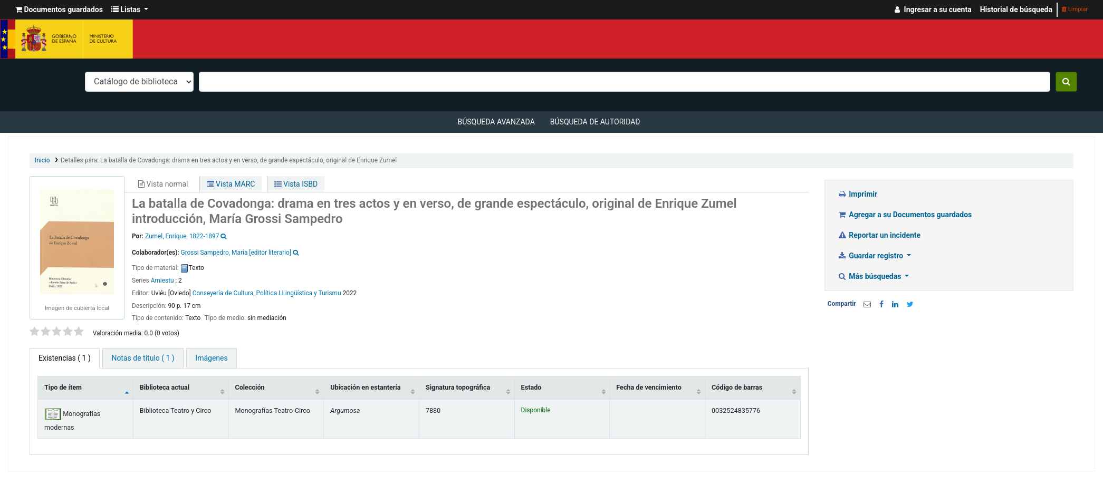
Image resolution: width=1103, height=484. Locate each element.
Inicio (42, 160)
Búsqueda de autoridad (595, 122)
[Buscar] (1066, 82)
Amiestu (162, 280)
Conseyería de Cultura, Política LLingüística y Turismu (267, 293)
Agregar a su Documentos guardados (905, 214)
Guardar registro (871, 255)
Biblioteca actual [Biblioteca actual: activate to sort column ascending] (164, 387)
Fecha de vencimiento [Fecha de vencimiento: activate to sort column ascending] (648, 387)
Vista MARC (231, 184)
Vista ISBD (296, 184)
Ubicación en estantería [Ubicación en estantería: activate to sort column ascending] (365, 387)
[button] (59, 10)
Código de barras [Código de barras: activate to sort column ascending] (737, 387)
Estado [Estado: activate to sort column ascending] (531, 387)
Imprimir (857, 194)
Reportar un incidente (879, 235)
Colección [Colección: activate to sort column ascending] (249, 387)
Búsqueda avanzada (495, 122)
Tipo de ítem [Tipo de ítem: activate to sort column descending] (63, 387)
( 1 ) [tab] (65, 358)
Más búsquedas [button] (870, 276)
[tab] (142, 358)
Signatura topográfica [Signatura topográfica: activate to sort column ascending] (458, 387)
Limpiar (1075, 9)
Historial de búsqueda (1016, 9)
